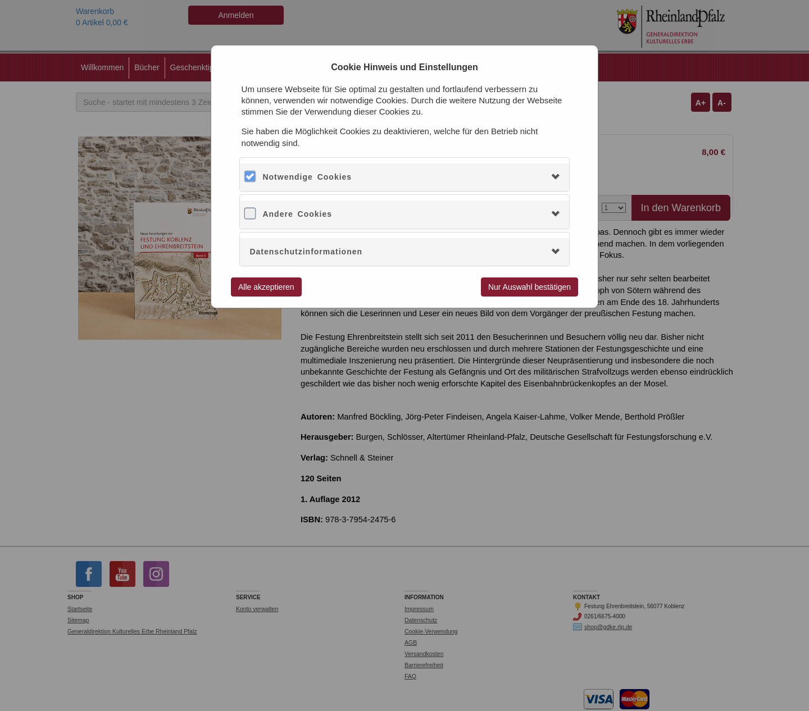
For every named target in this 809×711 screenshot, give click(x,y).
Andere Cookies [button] (297, 213)
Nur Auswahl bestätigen (529, 286)
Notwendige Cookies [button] (307, 176)
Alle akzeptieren (266, 286)
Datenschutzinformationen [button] (305, 251)
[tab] (404, 177)
